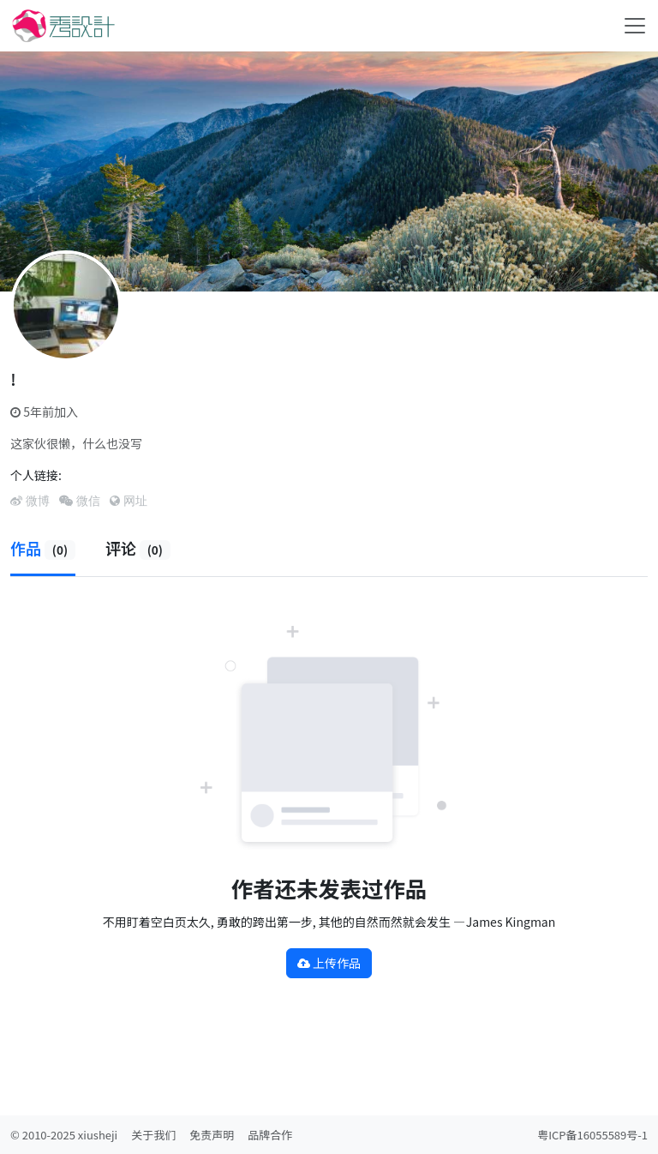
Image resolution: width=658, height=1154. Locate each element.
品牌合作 (270, 1135)
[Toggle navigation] (635, 26)
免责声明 (211, 1135)
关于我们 (153, 1135)
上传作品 (329, 962)
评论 (137, 548)
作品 (42, 548)
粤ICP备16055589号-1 (592, 1135)
